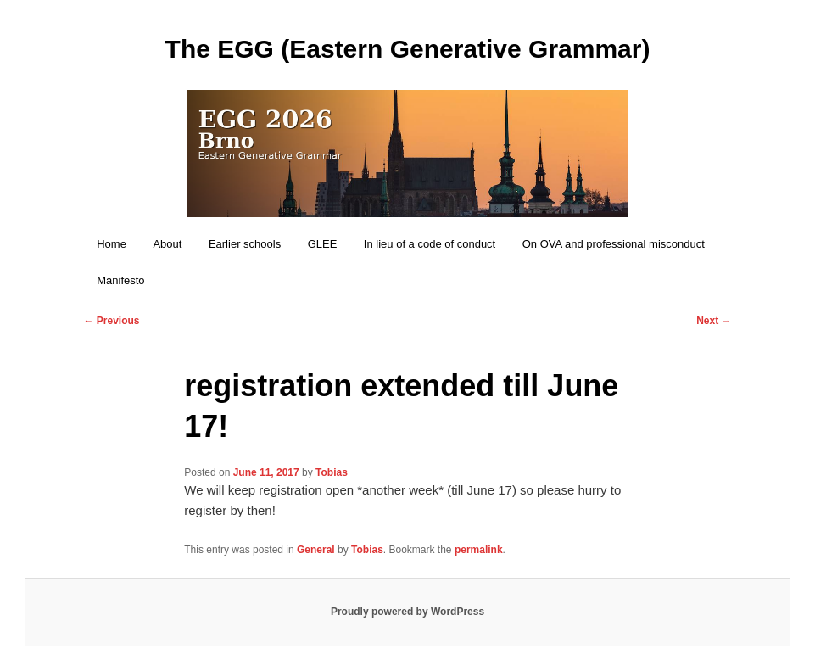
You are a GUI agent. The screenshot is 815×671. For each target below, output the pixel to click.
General (316, 550)
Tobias (331, 472)
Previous (111, 321)
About (167, 244)
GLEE (323, 244)
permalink (479, 550)
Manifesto (120, 280)
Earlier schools (245, 244)
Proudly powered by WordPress (407, 612)
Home (111, 244)
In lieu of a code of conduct (429, 244)
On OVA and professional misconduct (613, 244)
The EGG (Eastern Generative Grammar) (407, 49)
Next (713, 321)
